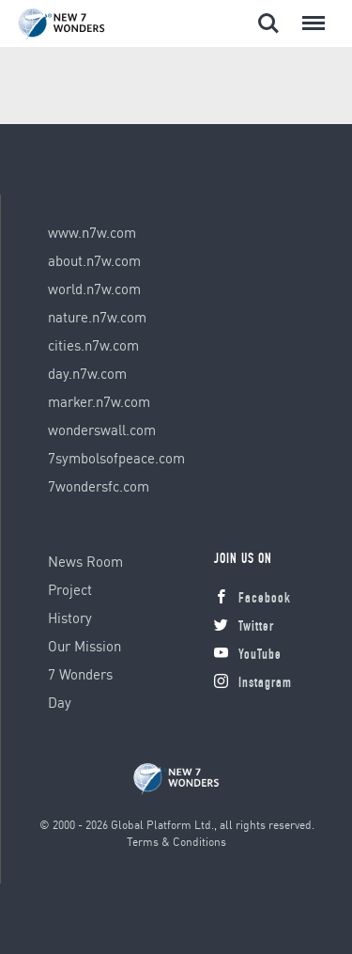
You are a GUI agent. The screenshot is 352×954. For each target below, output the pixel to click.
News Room (85, 561)
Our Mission (84, 645)
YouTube (248, 656)
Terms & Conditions (176, 842)
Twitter (244, 627)
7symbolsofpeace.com (116, 457)
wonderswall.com (102, 429)
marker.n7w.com (99, 401)
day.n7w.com (87, 373)
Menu (310, 14)
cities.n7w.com (93, 345)
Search (268, 23)
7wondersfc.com (98, 486)
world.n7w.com (94, 288)
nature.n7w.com (97, 316)
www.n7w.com (92, 232)
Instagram (253, 684)
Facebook (252, 599)
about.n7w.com (94, 260)
